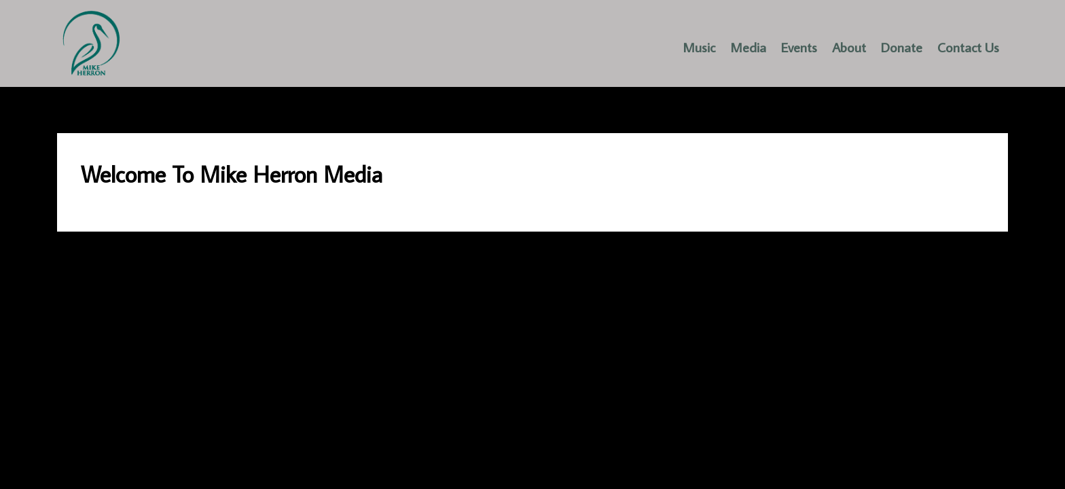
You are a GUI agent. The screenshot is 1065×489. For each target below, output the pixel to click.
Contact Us (968, 47)
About (849, 47)
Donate (901, 47)
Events (799, 47)
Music (699, 47)
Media (748, 47)
